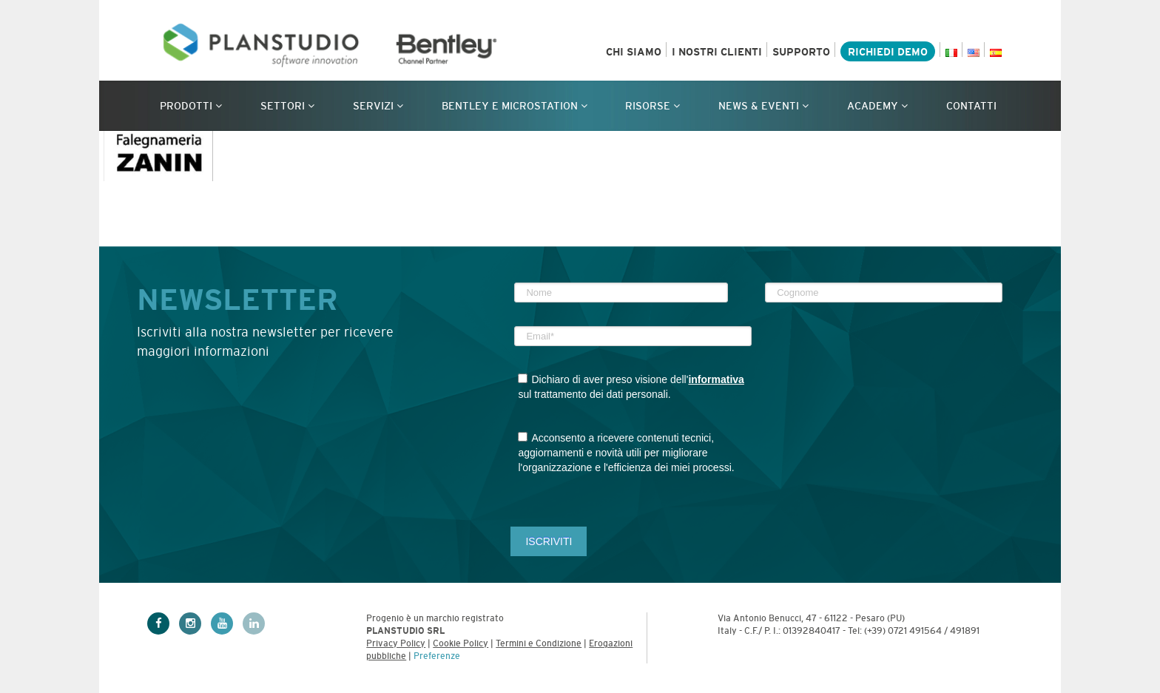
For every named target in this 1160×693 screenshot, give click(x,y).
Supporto (801, 52)
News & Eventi (763, 106)
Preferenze (437, 656)
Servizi (378, 106)
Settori (287, 106)
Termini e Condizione (538, 643)
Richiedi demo (888, 52)
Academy (877, 106)
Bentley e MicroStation (514, 106)
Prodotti (191, 106)
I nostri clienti (717, 52)
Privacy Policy (395, 643)
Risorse (652, 106)
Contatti (971, 106)
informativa (715, 379)
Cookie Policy (460, 643)
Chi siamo (633, 52)
